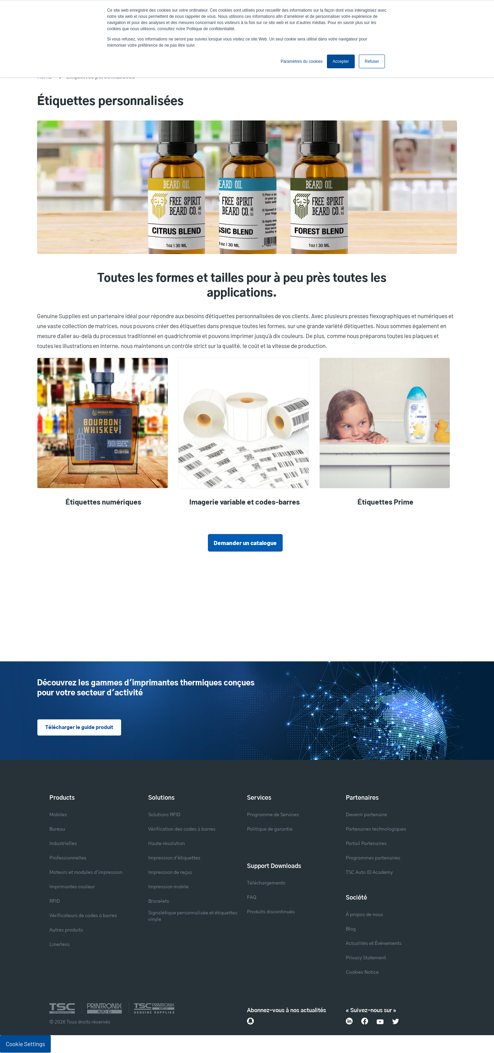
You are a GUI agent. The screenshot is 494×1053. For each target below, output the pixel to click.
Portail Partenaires (366, 844)
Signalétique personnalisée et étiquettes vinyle (192, 916)
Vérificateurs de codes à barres (83, 916)
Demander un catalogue (245, 542)
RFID (54, 901)
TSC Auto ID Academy (369, 872)
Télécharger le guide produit (79, 728)
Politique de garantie (270, 829)
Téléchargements (266, 883)
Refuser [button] (372, 61)
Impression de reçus (170, 872)
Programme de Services (273, 815)
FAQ (251, 897)
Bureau (57, 829)
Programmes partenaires (373, 858)
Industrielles (63, 844)
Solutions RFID (164, 815)
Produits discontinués (271, 912)
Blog (351, 929)
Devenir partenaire (366, 815)
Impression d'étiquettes (174, 858)
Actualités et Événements (374, 943)
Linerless (59, 944)
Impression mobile (168, 887)
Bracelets (158, 901)
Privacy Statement (366, 958)
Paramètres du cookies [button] (302, 61)
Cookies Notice (362, 972)
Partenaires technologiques (376, 829)
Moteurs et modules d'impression (85, 872)
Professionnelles (67, 858)
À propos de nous (364, 915)
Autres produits (66, 930)
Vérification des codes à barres (181, 829)
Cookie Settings (25, 1044)
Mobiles (58, 815)
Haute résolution (166, 844)
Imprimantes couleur (72, 887)
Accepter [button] (341, 61)
